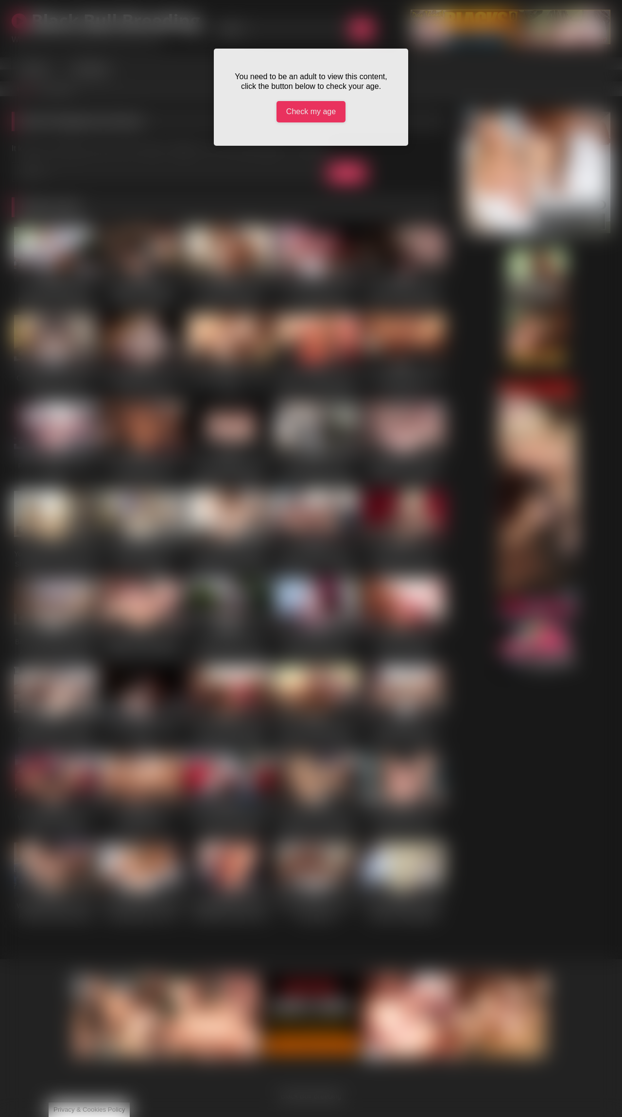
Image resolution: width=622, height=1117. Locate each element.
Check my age (311, 111)
